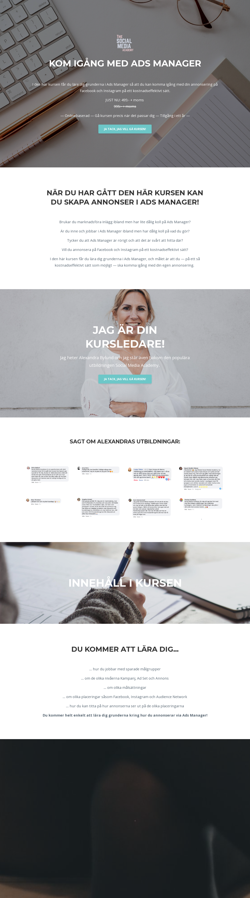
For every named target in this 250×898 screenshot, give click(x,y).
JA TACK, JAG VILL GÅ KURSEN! (125, 129)
